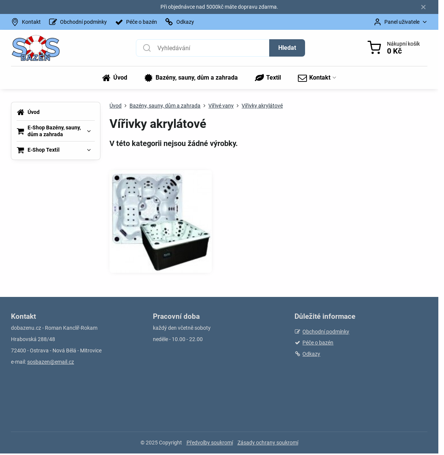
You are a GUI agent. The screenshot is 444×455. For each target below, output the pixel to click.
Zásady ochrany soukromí (267, 443)
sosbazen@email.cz (50, 362)
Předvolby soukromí (210, 443)
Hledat (287, 47)
